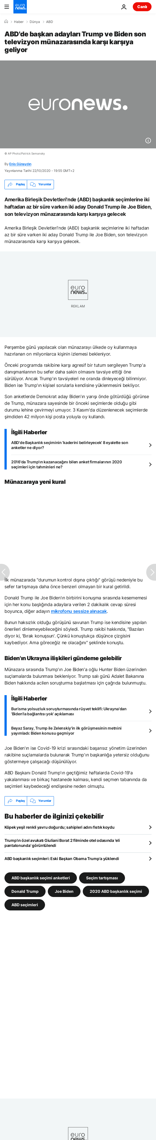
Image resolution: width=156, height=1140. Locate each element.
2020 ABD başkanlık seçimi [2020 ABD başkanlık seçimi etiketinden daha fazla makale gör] (116, 891)
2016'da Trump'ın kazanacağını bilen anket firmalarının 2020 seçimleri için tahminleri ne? (66, 464)
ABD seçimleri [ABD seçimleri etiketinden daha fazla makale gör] (24, 904)
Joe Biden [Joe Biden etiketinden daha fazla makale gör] (64, 891)
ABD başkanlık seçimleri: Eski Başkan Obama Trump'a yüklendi (61, 858)
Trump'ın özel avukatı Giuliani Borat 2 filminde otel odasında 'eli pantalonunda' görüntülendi (62, 843)
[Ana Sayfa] (6, 22)
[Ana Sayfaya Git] (20, 6)
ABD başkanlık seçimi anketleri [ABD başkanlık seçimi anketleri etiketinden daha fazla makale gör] (40, 877)
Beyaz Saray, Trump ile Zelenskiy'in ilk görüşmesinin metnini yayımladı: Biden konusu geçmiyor (66, 730)
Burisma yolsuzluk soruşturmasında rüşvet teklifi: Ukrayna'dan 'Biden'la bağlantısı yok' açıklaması (69, 711)
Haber (18, 22)
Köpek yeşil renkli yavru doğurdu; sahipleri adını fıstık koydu (59, 827)
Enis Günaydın (20, 164)
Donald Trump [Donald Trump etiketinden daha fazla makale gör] (25, 891)
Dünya (35, 22)
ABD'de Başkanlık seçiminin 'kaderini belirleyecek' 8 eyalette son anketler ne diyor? (69, 445)
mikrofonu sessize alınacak (79, 611)
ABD (49, 22)
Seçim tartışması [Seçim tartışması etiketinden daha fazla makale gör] (102, 877)
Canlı (142, 6)
